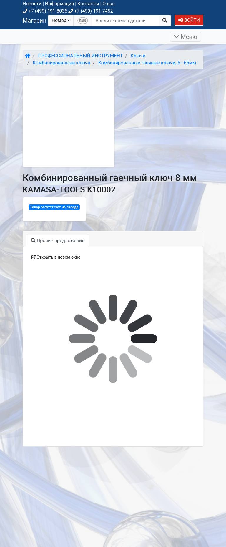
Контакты (88, 3)
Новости (32, 3)
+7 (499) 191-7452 (90, 11)
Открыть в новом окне (55, 257)
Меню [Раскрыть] (185, 36)
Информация (59, 3)
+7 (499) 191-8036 (45, 11)
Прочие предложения (57, 240)
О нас (108, 3)
